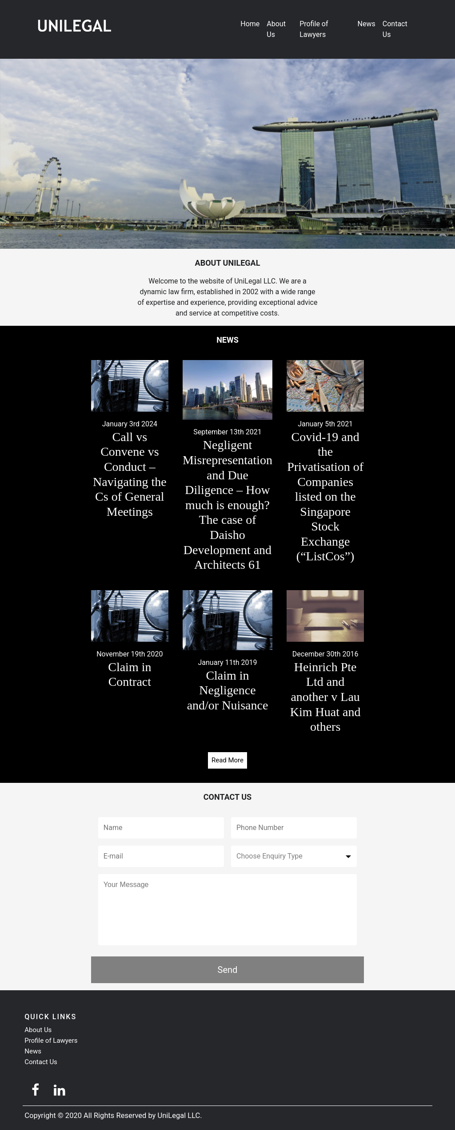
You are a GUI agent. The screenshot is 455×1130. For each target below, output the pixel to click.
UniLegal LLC (179, 1115)
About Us (276, 29)
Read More (227, 760)
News (366, 24)
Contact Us (395, 29)
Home (249, 24)
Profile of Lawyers (313, 29)
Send (228, 969)
